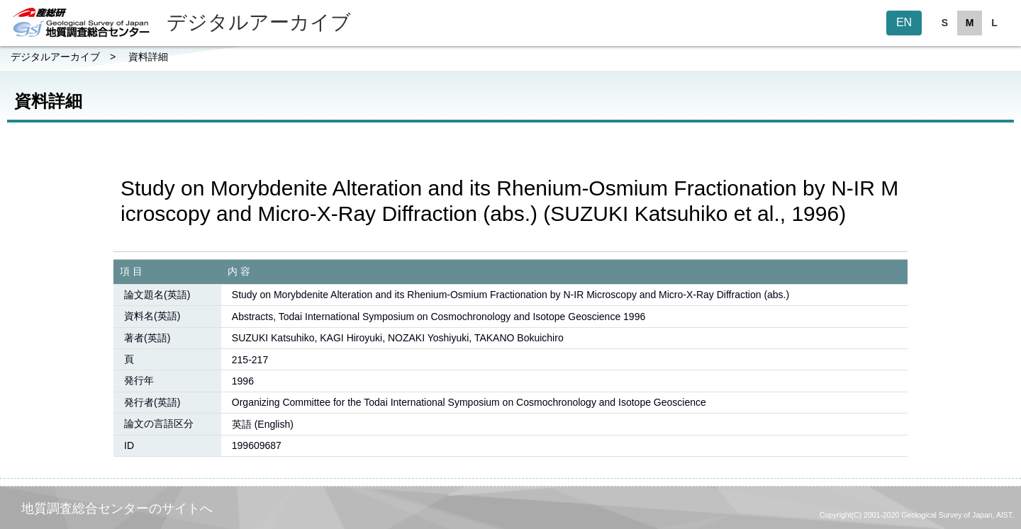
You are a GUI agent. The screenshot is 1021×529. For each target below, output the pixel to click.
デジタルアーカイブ (55, 56)
